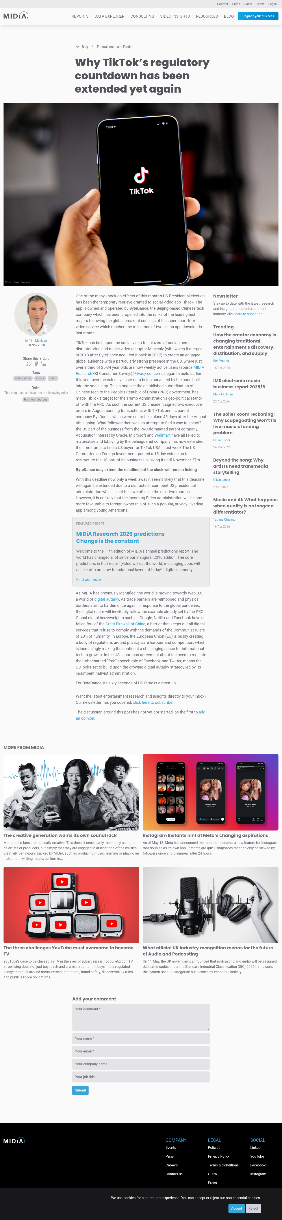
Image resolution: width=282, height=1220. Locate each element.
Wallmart (163, 435)
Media (40, 378)
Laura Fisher (221, 440)
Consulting (142, 16)
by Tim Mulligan (36, 340)
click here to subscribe (152, 702)
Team (260, 4)
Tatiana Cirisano (224, 519)
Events (171, 1147)
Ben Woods (221, 361)
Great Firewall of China (125, 624)
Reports (80, 16)
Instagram (258, 1174)
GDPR (212, 1174)
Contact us (174, 1174)
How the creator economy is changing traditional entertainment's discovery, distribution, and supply (244, 344)
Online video (23, 378)
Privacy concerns (148, 373)
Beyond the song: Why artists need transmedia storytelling (240, 466)
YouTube (257, 1156)
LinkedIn (256, 1147)
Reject (253, 1208)
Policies (214, 1147)
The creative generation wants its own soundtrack (60, 835)
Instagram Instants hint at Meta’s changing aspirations (205, 835)
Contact (222, 4)
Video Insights (175, 16)
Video (52, 378)
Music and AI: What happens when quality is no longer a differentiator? (245, 506)
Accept (236, 1208)
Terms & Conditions (223, 1165)
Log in (272, 4)
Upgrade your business (258, 16)
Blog (229, 16)
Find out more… (89, 579)
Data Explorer (109, 16)
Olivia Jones (221, 480)
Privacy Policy (219, 1156)
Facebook (257, 1165)
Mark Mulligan (223, 394)
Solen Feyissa (22, 282)
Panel (248, 4)
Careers (172, 1165)
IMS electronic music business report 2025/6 (239, 384)
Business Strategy (35, 399)
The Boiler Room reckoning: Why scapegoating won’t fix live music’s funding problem (244, 423)
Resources (207, 16)
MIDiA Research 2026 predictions (120, 537)
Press (236, 4)
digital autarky (106, 599)
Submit (80, 1090)
